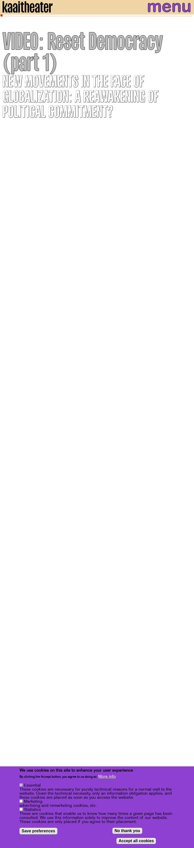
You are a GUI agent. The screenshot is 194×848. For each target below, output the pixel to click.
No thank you (127, 831)
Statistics (32, 809)
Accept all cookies (136, 841)
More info (107, 777)
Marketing (33, 801)
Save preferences (38, 831)
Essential (32, 785)
